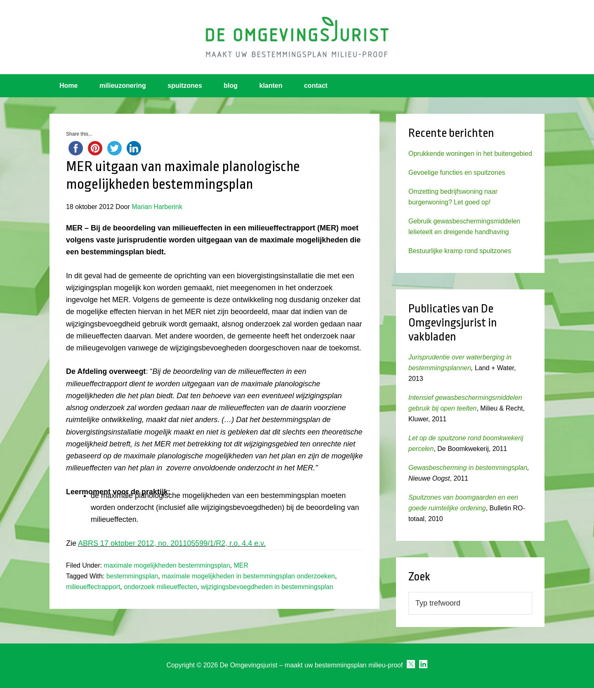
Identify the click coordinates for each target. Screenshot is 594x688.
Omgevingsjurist (297, 37)
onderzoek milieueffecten (160, 586)
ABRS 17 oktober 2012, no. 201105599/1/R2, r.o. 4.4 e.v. (172, 543)
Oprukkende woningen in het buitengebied (470, 153)
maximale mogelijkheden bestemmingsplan (167, 565)
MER (240, 565)
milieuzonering (122, 85)
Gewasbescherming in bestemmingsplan (467, 467)
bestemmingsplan (132, 576)
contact (316, 85)
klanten (271, 85)
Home (68, 85)
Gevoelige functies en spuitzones (456, 172)
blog (231, 85)
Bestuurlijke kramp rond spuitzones (459, 250)
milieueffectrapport (93, 586)
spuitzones (184, 85)
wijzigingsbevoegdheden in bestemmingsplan (267, 586)
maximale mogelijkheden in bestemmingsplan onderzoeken (248, 576)
